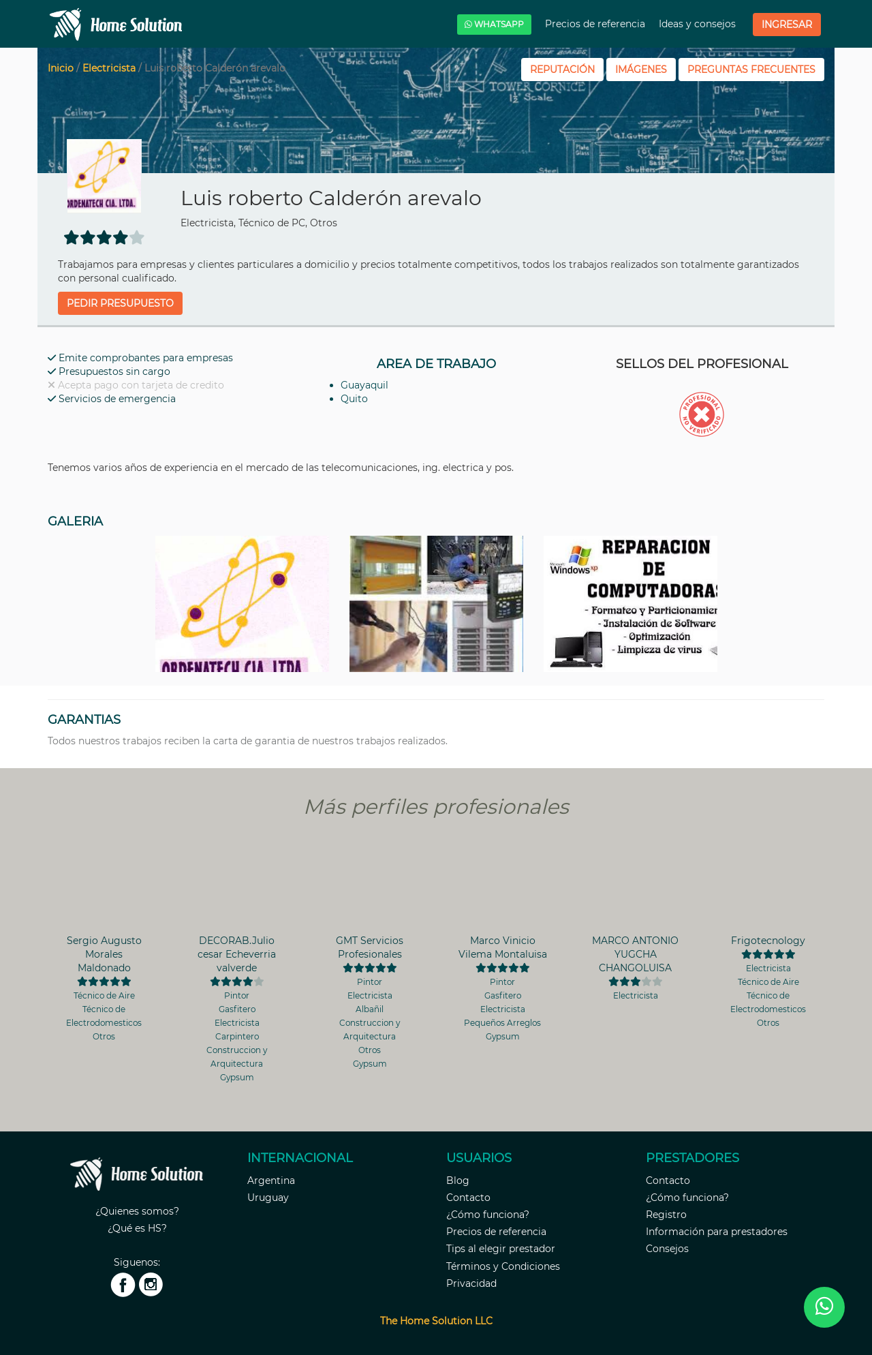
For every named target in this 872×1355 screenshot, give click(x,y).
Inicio (61, 68)
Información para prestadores (717, 1231)
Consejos (667, 1249)
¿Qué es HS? (137, 1228)
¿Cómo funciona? (487, 1214)
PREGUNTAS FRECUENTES (751, 69)
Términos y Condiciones (503, 1266)
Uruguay (268, 1197)
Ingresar (787, 24)
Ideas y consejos (698, 24)
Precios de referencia (596, 24)
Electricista (109, 68)
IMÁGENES (641, 69)
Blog (457, 1180)
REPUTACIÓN (562, 69)
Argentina (271, 1180)
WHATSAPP (494, 24)
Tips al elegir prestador (500, 1249)
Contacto (468, 1197)
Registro (666, 1214)
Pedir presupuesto (120, 303)
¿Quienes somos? (137, 1211)
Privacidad (471, 1283)
